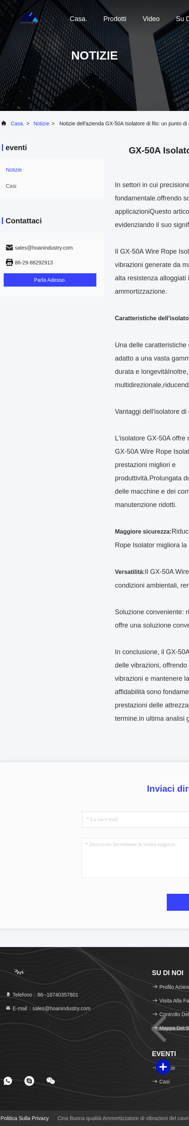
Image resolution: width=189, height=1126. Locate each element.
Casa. (78, 19)
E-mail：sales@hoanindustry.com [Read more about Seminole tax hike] (47, 1008)
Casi (11, 186)
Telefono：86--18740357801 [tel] (41, 995)
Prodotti (114, 19)
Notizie (41, 123)
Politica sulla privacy (24, 1118)
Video (151, 19)
